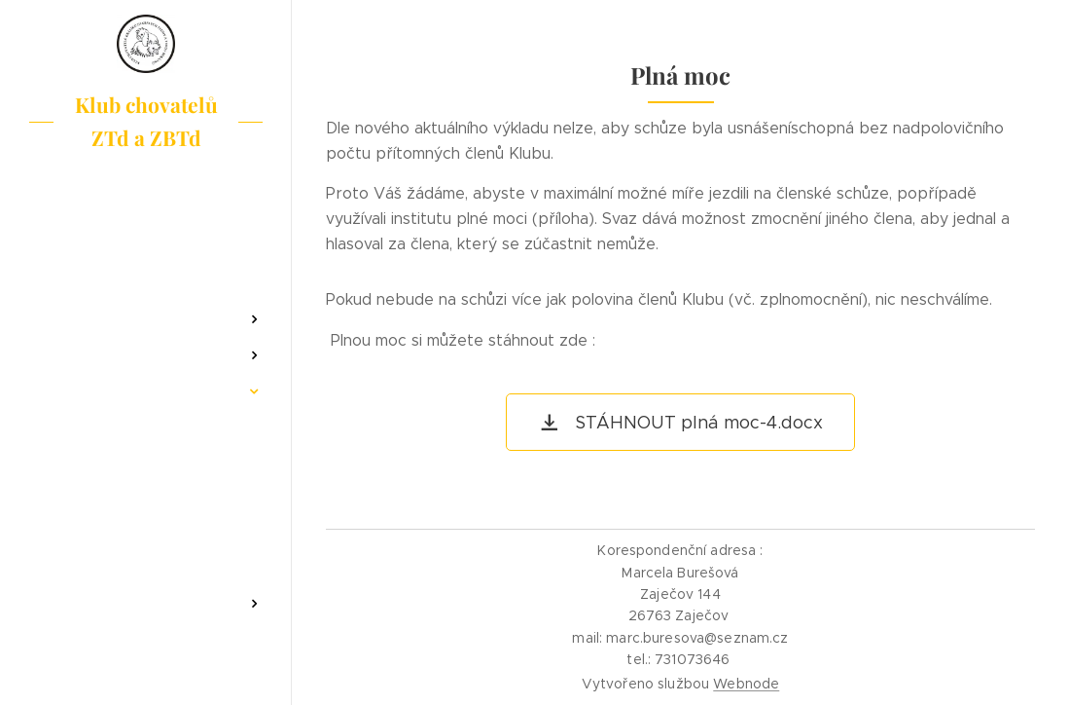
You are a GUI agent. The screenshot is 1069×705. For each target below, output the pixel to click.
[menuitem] (146, 261)
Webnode (746, 683)
